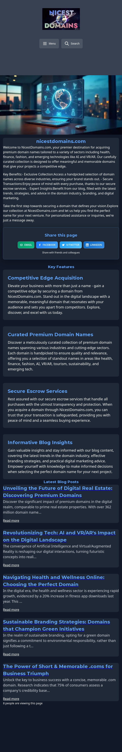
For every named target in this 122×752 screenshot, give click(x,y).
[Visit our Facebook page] (51, 57)
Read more (11, 508)
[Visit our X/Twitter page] (57, 57)
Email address (20, 730)
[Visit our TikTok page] (89, 57)
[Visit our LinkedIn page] (64, 57)
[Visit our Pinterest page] (82, 57)
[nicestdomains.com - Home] (61, 19)
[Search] (72, 43)
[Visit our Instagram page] (76, 57)
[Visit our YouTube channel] (70, 57)
